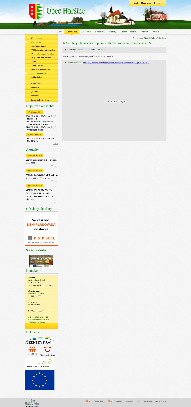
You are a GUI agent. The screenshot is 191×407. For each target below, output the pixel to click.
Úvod (136, 3)
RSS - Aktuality (117, 401)
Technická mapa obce (36, 322)
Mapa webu (146, 3)
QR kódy (34, 92)
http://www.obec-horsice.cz (38, 319)
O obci (59, 32)
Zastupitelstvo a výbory (40, 100)
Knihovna (144, 32)
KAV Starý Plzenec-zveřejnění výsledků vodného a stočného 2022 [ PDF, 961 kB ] (116, 63)
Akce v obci (86, 32)
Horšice (139, 38)
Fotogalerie (99, 32)
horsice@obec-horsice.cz (38, 317)
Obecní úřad (72, 32)
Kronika (156, 32)
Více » (55, 144)
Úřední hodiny (36, 38)
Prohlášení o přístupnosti (136, 401)
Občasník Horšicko (128, 32)
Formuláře (35, 87)
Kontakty (157, 3)
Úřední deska (36, 42)
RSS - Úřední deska (97, 401)
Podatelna (35, 96)
